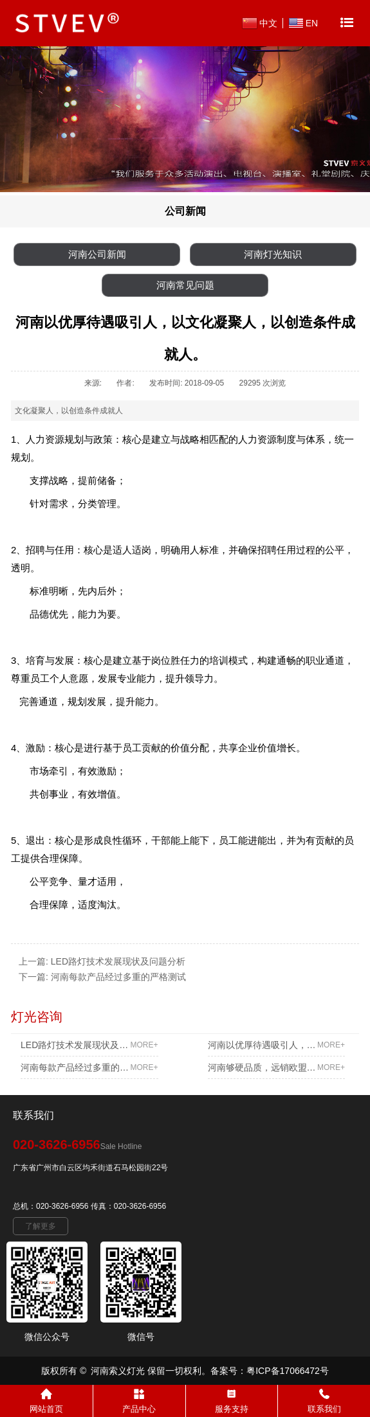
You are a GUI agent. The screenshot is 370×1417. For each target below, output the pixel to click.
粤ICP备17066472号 (287, 1371)
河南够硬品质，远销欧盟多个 (276, 1067)
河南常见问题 (185, 285)
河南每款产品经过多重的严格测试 (118, 977)
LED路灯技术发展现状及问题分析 (118, 961)
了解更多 (40, 1226)
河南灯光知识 (273, 254)
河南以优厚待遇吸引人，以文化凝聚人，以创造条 (276, 1045)
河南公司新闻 (97, 254)
